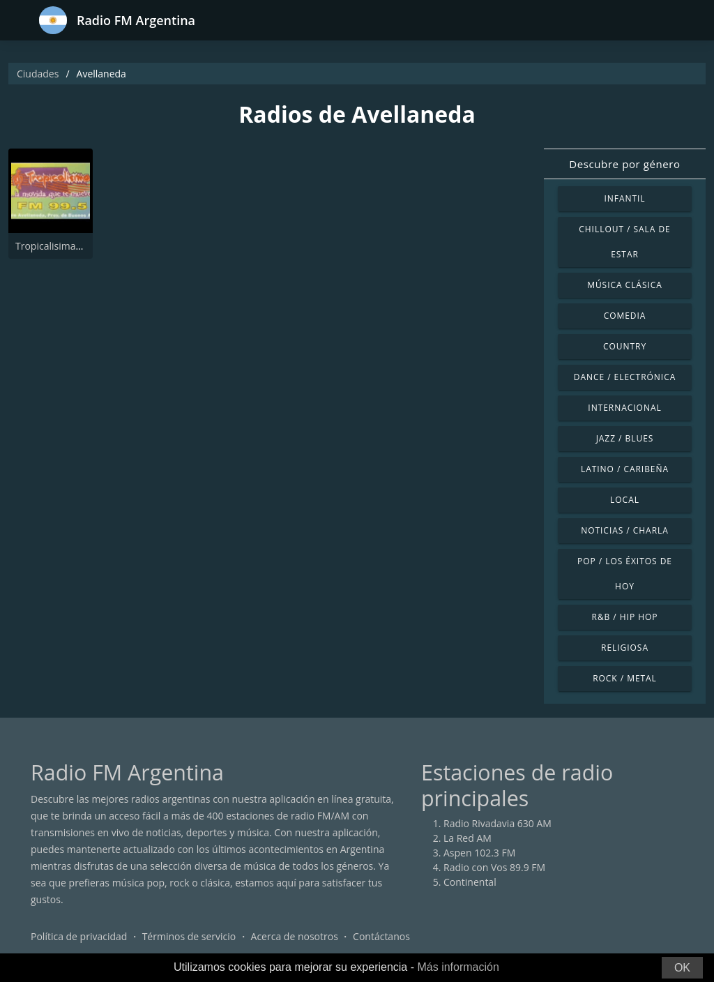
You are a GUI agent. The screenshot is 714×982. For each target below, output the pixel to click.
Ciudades (38, 73)
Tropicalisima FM (53, 245)
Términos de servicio (189, 936)
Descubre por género (624, 164)
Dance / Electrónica (625, 377)
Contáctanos (381, 936)
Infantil (624, 198)
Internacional (624, 408)
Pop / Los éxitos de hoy (624, 573)
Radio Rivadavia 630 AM (497, 823)
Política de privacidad (79, 936)
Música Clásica (624, 285)
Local (624, 500)
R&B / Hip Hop (625, 617)
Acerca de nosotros (294, 936)
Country (624, 346)
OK (682, 968)
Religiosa (624, 648)
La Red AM (467, 838)
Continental (469, 882)
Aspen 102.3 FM (479, 852)
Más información (458, 967)
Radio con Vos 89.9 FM (494, 867)
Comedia (625, 316)
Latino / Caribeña (625, 469)
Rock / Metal (625, 678)
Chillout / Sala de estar (624, 241)
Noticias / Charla (625, 530)
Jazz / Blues (625, 438)
